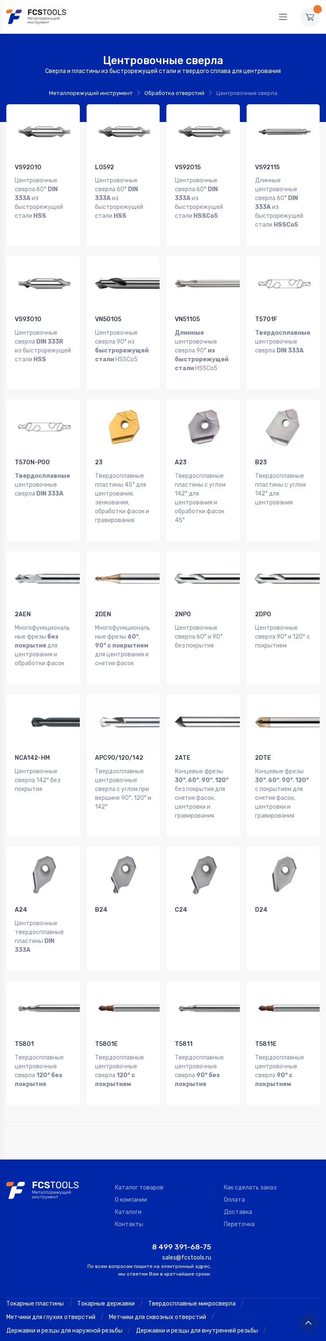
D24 (261, 877)
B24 (101, 877)
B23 (261, 449)
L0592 (104, 167)
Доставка (238, 1166)
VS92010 (28, 167)
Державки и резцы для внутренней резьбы (197, 1285)
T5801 (24, 1005)
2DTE (263, 731)
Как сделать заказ (250, 1142)
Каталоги (128, 1166)
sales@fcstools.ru (186, 1212)
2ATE (182, 731)
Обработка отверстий (174, 93)
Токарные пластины (35, 1258)
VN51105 (187, 313)
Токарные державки (106, 1258)
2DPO (263, 595)
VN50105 (108, 313)
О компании (131, 1154)
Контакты (129, 1179)
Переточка (239, 1179)
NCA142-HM (32, 731)
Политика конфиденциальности (276, 1332)
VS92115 (267, 167)
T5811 (184, 1005)
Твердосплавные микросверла (192, 1258)
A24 (21, 877)
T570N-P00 (32, 449)
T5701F (266, 313)
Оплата (234, 1154)
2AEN (23, 595)
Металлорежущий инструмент (91, 93)
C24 (181, 877)
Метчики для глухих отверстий (50, 1271)
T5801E (106, 1005)
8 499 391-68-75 (181, 1201)
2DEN (103, 595)
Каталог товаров (139, 1142)
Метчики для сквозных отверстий (157, 1271)
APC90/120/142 (119, 731)
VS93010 (28, 313)
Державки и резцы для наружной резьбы (64, 1285)
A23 (181, 449)
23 (99, 449)
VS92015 (188, 167)
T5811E (266, 1005)
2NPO (183, 595)
